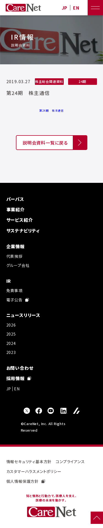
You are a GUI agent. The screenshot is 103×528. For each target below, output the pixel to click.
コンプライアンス (70, 461)
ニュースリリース (23, 315)
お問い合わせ (20, 368)
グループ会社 (18, 265)
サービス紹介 (19, 220)
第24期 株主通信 (51, 110)
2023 (11, 352)
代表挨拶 (14, 256)
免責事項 (14, 290)
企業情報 (15, 246)
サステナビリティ (23, 230)
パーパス (15, 199)
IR (8, 281)
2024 (11, 343)
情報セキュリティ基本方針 (29, 461)
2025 (11, 334)
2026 (11, 325)
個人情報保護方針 (25, 481)
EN (76, 8)
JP (65, 8)
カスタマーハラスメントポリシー (34, 471)
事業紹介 (15, 209)
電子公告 (17, 299)
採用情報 (18, 378)
